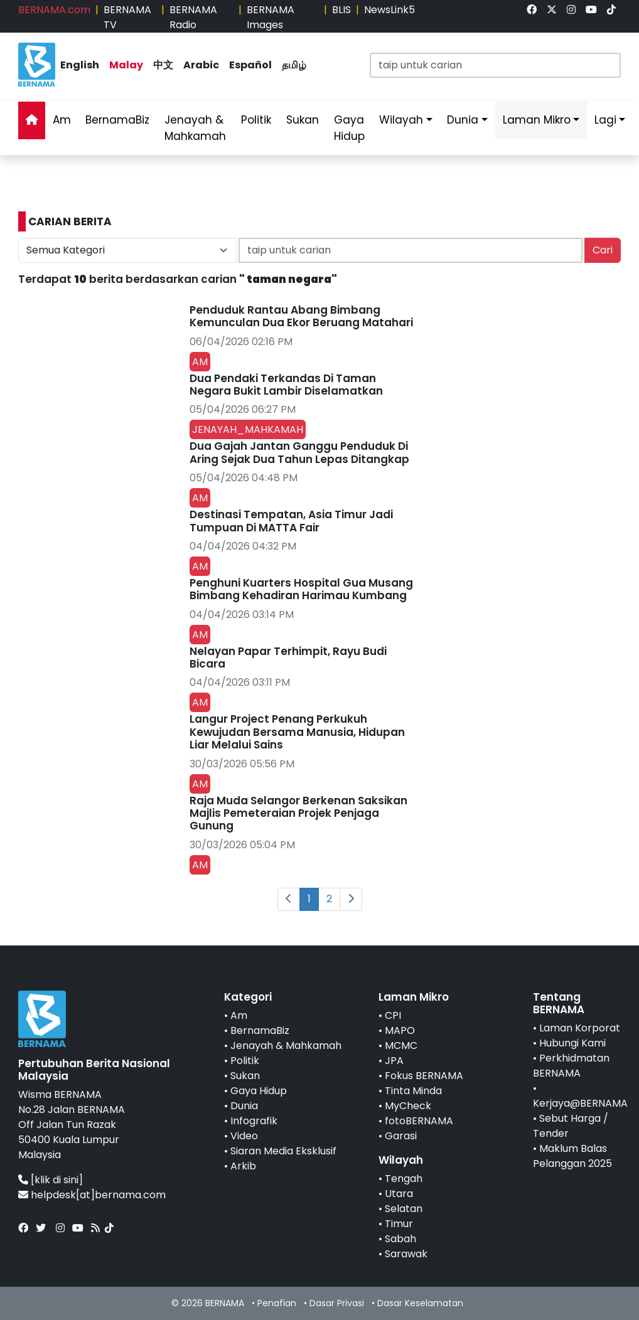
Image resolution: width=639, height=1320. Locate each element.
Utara (399, 1193)
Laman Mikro (537, 119)
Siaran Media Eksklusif (283, 1151)
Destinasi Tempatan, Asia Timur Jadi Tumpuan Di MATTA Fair (291, 521)
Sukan (302, 119)
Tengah (403, 1178)
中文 (163, 65)
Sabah (400, 1239)
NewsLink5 (389, 10)
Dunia (462, 119)
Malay (126, 65)
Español (250, 65)
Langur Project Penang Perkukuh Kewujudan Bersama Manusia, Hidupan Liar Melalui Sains (297, 731)
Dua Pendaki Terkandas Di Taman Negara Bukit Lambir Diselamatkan (286, 384)
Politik (256, 119)
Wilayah (401, 119)
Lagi (605, 119)
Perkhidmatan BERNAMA (571, 1065)
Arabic (201, 65)
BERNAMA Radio (193, 17)
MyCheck (408, 1106)
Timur (399, 1223)
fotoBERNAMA (419, 1121)
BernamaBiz (117, 119)
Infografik (253, 1121)
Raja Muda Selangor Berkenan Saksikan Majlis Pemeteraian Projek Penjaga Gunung (298, 813)
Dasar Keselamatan (420, 1303)
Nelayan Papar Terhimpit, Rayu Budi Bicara (288, 657)
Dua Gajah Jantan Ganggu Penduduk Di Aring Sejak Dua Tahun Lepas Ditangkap (299, 452)
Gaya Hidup (349, 128)
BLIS (341, 10)
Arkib (243, 1166)
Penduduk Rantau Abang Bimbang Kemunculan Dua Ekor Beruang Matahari (301, 316)
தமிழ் (294, 65)
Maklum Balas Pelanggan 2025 (572, 1156)
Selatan (403, 1208)
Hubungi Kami (572, 1043)
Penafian (276, 1303)
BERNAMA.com (54, 10)
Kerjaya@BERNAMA (580, 1103)
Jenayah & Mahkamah (195, 128)
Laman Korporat (579, 1028)
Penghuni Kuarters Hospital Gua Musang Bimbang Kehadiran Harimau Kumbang (301, 589)
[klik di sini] (57, 1180)
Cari (603, 250)
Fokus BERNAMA (424, 1075)
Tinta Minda (413, 1090)
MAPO (400, 1030)
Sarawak (406, 1254)
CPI (393, 1015)
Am (62, 119)
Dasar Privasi (336, 1303)
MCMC (401, 1045)
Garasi (401, 1136)
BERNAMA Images (270, 17)
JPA (394, 1060)
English (79, 65)
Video (244, 1136)
